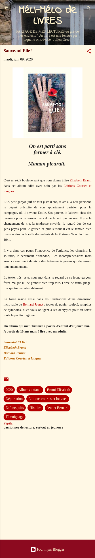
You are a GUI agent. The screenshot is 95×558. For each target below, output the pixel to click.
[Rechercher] (88, 9)
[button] (88, 52)
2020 (9, 390)
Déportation (14, 399)
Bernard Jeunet (33, 304)
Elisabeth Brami (80, 180)
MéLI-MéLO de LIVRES (48, 15)
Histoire (35, 408)
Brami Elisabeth (58, 390)
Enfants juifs (15, 408)
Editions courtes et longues (47, 399)
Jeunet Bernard (57, 408)
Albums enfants (30, 390)
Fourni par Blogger (47, 549)
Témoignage (14, 417)
